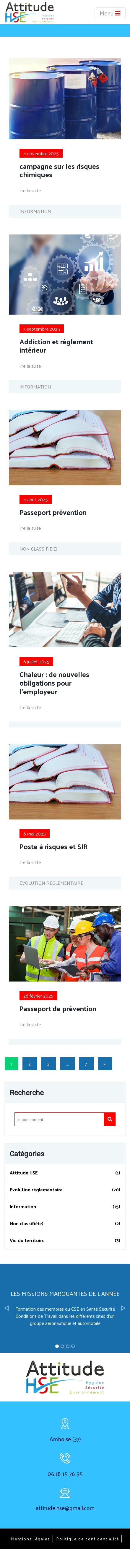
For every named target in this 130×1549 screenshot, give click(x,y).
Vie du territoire (27, 1240)
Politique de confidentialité (87, 1538)
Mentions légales (30, 1538)
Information (23, 1206)
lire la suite (30, 190)
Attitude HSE (24, 1172)
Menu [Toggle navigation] (110, 13)
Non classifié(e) (26, 1223)
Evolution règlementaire (36, 1189)
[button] (6, 1308)
